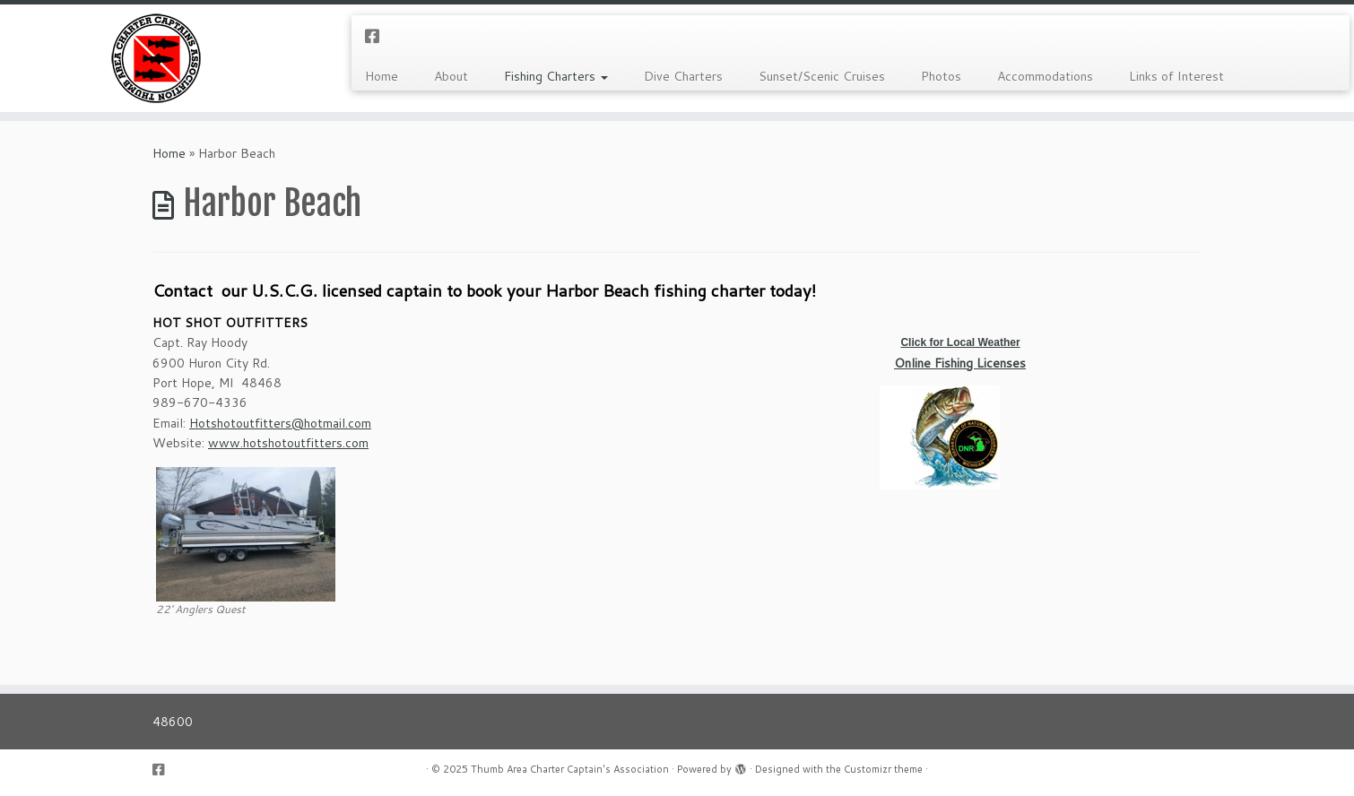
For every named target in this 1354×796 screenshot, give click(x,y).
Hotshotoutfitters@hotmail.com (280, 423)
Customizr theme (883, 769)
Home (381, 76)
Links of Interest (1176, 76)
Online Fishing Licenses (960, 363)
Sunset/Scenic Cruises (822, 76)
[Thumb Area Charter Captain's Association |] (156, 58)
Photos (941, 76)
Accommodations (1045, 76)
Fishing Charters (556, 76)
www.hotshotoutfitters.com (288, 443)
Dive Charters (683, 76)
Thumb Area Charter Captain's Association (570, 769)
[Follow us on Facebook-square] (378, 36)
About (451, 76)
